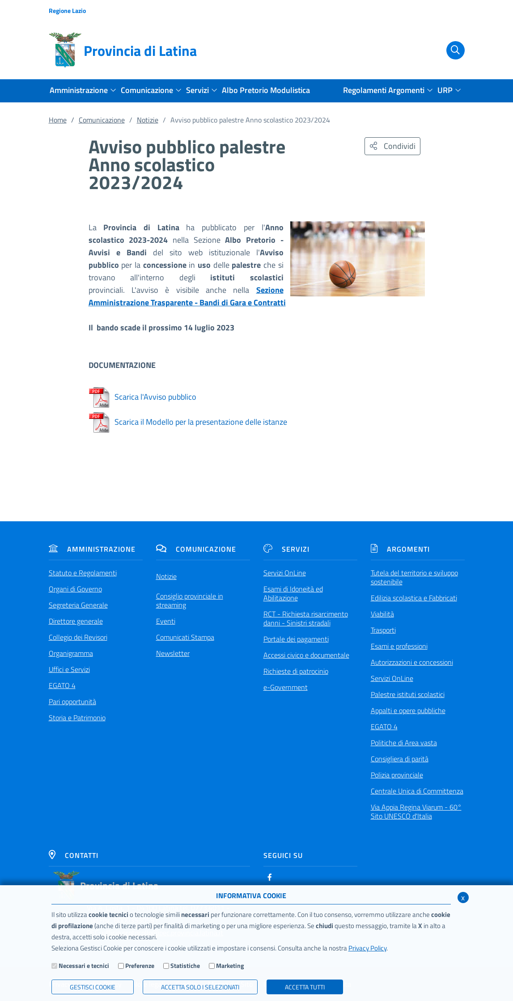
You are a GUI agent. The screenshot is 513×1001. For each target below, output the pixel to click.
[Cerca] (450, 50)
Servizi (286, 549)
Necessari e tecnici (84, 965)
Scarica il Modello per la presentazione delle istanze (188, 422)
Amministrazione (92, 549)
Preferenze (139, 965)
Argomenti (400, 549)
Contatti (73, 855)
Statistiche (185, 965)
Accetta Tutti (305, 987)
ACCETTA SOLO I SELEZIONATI (200, 987)
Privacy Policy (367, 948)
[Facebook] (269, 877)
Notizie (147, 119)
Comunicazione (102, 119)
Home (58, 119)
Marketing (230, 965)
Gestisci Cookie (92, 987)
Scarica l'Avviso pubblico (142, 397)
